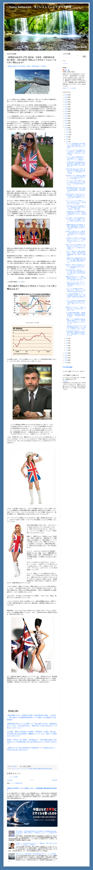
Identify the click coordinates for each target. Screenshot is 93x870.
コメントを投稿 (13, 776)
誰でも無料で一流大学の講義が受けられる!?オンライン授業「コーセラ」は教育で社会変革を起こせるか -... (75, 220)
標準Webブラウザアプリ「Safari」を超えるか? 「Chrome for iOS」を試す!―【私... (76, 309)
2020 (66, 109)
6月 (67, 338)
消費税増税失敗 (41, 768)
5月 (67, 340)
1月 (67, 350)
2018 (66, 113)
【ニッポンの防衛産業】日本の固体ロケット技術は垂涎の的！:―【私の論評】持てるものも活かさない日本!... (76, 146)
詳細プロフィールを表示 (69, 88)
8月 (67, 139)
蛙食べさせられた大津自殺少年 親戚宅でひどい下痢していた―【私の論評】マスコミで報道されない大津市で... (75, 247)
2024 (66, 99)
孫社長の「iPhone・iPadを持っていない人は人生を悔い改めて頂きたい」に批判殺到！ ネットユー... (75, 266)
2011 (66, 353)
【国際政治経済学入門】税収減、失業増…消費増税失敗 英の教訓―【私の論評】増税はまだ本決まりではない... (75, 227)
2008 (66, 360)
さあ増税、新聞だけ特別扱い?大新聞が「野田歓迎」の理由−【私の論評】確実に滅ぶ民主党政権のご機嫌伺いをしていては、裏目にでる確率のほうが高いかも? (32, 734)
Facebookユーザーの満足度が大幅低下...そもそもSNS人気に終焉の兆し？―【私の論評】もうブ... (76, 177)
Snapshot (65, 381)
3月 (67, 345)
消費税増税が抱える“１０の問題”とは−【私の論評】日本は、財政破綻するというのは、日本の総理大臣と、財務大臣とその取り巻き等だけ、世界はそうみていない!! (32, 726)
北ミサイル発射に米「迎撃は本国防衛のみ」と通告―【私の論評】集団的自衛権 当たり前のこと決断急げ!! (75, 253)
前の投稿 (54, 780)
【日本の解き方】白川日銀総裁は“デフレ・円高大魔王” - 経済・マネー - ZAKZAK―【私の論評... (76, 207)
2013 (66, 125)
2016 (66, 118)
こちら (19, 281)
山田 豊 (66, 70)
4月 (67, 343)
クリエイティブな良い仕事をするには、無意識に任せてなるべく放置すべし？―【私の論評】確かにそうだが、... (75, 183)
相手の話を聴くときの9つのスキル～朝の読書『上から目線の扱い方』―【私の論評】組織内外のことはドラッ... (76, 196)
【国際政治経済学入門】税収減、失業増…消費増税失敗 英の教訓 (26, 66)
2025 (66, 97)
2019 (66, 111)
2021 (66, 106)
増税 (51, 768)
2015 (66, 120)
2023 (66, 102)
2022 (66, 104)
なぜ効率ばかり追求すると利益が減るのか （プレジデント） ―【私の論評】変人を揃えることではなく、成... (76, 240)
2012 (66, 127)
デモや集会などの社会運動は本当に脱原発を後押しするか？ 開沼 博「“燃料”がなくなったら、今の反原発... (76, 213)
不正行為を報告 (67, 367)
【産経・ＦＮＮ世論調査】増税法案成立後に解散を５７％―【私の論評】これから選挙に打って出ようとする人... (75, 321)
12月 (67, 129)
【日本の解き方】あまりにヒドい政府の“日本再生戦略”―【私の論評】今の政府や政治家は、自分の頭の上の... (76, 190)
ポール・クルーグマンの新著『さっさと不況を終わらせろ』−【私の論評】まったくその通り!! (76, 202)
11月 (67, 132)
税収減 (47, 768)
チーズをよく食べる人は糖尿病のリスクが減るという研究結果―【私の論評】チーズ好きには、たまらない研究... (75, 152)
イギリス (14, 768)
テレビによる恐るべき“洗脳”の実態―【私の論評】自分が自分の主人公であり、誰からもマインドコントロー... (76, 303)
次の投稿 (9, 780)
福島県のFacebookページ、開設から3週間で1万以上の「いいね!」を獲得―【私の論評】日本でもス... (76, 278)
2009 (66, 357)
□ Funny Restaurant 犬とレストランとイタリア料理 (39, 7)
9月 (67, 137)
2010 (66, 355)
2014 (66, 123)
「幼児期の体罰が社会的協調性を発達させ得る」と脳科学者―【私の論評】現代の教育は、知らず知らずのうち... (75, 164)
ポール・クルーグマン (22, 768)
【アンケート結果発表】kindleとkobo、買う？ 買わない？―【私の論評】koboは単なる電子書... (75, 290)
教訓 (31, 768)
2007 (66, 362)
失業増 (35, 768)
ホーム (32, 780)
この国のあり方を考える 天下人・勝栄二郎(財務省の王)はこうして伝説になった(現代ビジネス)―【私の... (76, 327)
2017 (66, 116)
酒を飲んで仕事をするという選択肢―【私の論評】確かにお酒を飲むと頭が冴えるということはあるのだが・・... (75, 233)
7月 (67, 141)
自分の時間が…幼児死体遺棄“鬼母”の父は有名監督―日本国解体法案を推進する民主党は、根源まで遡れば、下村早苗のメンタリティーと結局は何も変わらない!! (36, 833)
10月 (67, 134)
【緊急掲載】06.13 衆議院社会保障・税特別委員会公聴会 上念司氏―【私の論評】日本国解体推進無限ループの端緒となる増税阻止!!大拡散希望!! (31, 718)
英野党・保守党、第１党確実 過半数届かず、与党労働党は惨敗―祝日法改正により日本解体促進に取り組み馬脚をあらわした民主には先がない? (32, 742)
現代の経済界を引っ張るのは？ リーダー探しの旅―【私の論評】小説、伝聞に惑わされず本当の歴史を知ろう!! (75, 272)
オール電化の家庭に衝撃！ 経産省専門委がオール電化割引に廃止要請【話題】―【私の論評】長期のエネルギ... (75, 315)
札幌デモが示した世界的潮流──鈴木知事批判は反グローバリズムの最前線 (36, 854)
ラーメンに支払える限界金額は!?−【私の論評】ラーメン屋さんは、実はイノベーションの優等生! (75, 158)
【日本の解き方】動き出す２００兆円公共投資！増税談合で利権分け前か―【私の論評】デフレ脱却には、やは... (75, 333)
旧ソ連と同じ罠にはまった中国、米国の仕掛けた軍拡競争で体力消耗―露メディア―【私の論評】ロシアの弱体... (75, 171)
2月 (67, 348)
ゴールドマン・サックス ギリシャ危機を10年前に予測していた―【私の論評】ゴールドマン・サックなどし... (75, 284)
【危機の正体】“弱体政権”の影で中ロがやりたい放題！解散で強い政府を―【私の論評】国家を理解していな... (76, 260)
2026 (66, 95)
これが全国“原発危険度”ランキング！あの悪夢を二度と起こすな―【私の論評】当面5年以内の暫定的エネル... (76, 296)
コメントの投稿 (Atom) (16, 783)
